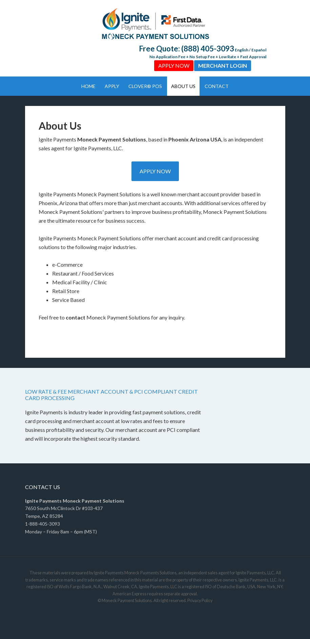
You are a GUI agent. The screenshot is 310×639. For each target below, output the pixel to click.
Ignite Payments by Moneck (155, 24)
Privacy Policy (199, 600)
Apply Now (173, 65)
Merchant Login (222, 65)
